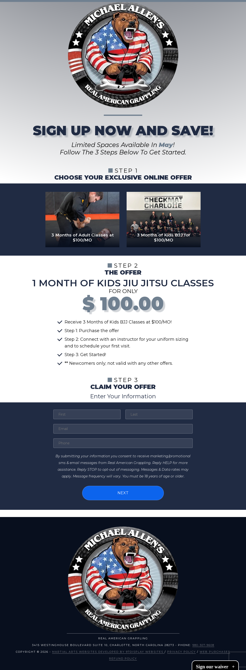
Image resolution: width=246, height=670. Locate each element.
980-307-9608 (203, 643)
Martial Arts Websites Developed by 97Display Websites (108, 650)
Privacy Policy (181, 650)
